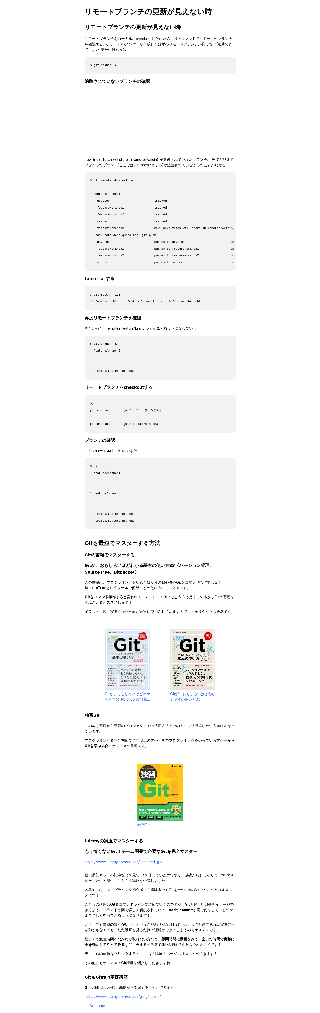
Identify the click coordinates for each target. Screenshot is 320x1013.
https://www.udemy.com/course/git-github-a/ (123, 996)
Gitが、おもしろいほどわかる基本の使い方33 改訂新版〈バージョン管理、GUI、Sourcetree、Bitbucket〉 (127, 665)
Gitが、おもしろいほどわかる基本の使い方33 (192, 665)
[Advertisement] (160, 121)
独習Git (160, 795)
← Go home (95, 1005)
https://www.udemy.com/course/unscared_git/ (123, 862)
